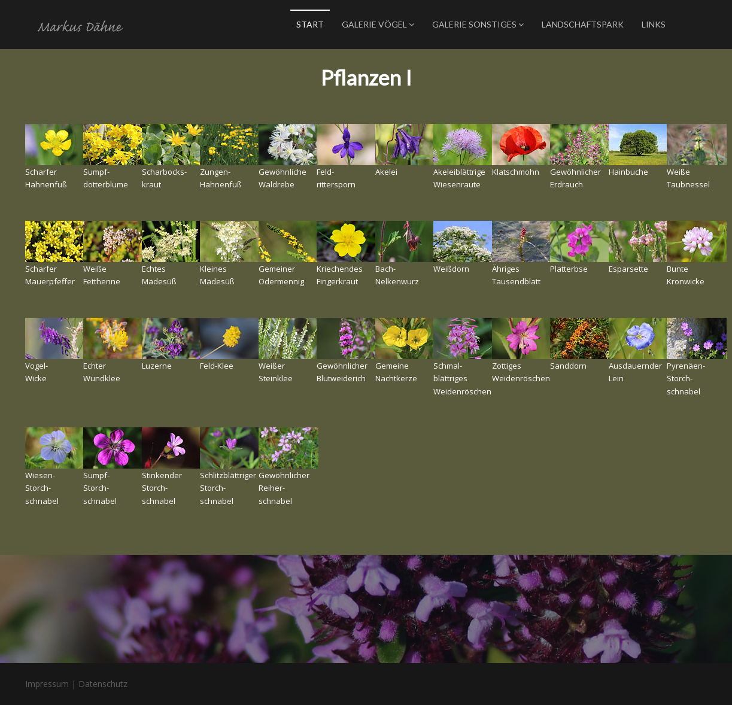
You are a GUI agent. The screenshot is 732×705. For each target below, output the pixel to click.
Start (310, 24)
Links (654, 24)
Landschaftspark (583, 24)
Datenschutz (102, 683)
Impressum (47, 683)
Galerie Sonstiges (478, 24)
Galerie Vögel (378, 24)
